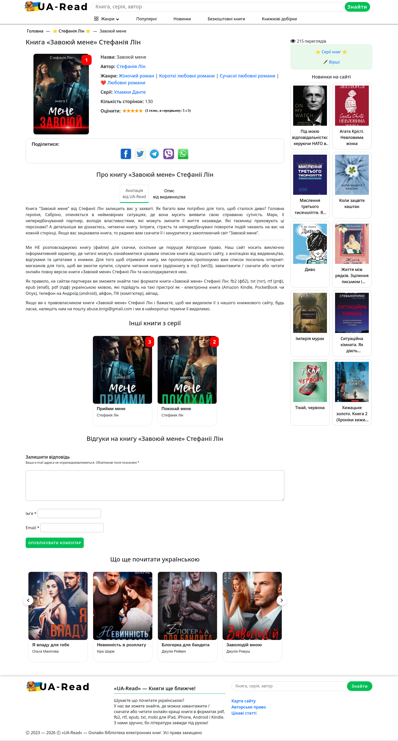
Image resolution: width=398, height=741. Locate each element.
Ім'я (31, 513)
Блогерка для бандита (185, 645)
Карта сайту (243, 701)
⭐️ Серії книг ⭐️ (331, 52)
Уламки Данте (130, 92)
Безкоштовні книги (226, 19)
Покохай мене (176, 409)
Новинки (182, 19)
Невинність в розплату (121, 645)
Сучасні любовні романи (247, 76)
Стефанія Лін (131, 66)
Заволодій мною (244, 645)
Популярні (146, 19)
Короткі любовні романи (187, 76)
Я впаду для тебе (50, 645)
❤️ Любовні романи (123, 82)
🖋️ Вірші (331, 62)
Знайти (357, 6)
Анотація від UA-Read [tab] (134, 193)
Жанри (107, 19)
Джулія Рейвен (174, 652)
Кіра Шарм (105, 652)
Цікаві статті (244, 713)
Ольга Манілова (45, 652)
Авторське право (248, 707)
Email (32, 527)
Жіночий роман (136, 76)
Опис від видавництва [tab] (169, 194)
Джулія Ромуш (238, 652)
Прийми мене (111, 409)
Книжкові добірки (279, 19)
